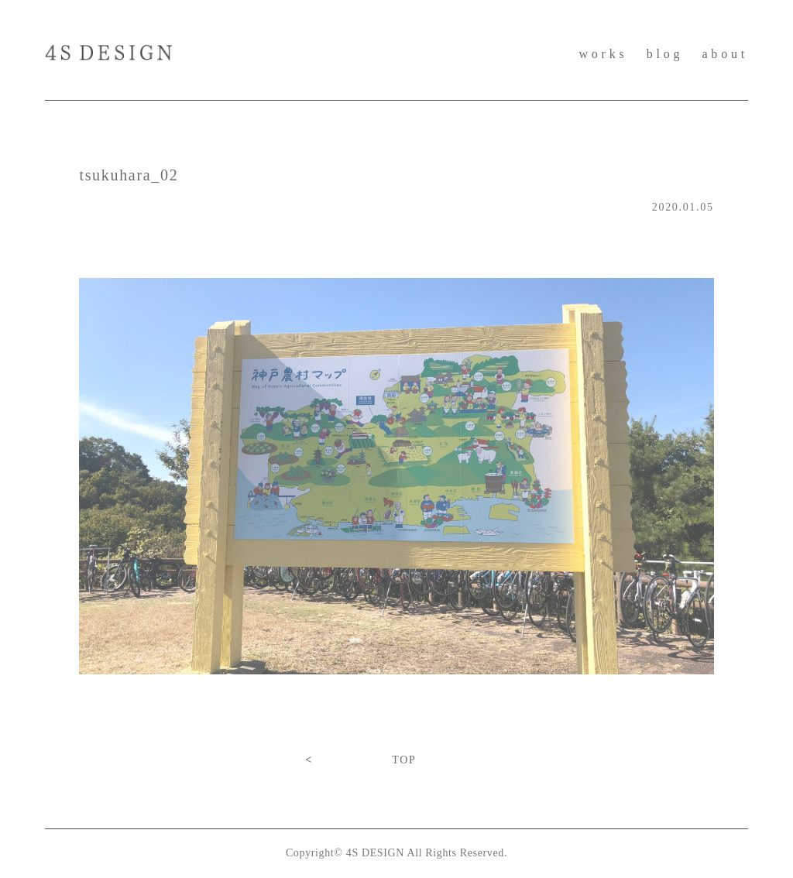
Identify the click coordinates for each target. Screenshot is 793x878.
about (725, 53)
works (602, 53)
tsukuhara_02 (128, 174)
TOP (404, 760)
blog (665, 53)
